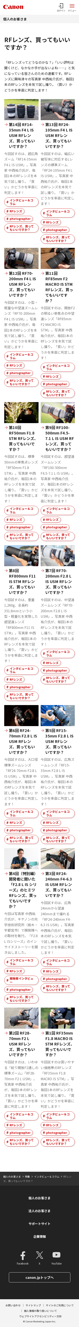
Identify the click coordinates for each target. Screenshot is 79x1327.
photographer (20, 219)
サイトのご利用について (60, 1305)
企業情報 (39, 1236)
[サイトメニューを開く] (72, 7)
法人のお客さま (39, 1211)
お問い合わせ (13, 1305)
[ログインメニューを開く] (61, 7)
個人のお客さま (15, 18)
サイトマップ (33, 1305)
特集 (27, 1176)
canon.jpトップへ (39, 1277)
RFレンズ (16, 211)
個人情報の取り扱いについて (40, 1310)
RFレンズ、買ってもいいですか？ (22, 228)
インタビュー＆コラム (21, 202)
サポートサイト (39, 1223)
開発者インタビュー (21, 980)
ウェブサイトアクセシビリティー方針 (40, 1316)
